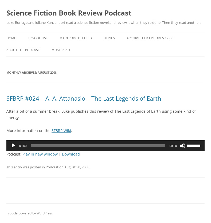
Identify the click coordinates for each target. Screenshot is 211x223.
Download (71, 154)
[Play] (13, 145)
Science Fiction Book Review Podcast (68, 13)
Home (11, 38)
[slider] (98, 145)
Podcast (52, 167)
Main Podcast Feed (76, 38)
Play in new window (40, 154)
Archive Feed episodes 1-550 (150, 38)
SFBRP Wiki (61, 130)
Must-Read (61, 50)
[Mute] (182, 145)
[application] (105, 145)
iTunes (109, 38)
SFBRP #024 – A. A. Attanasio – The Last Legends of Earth (83, 98)
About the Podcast (23, 50)
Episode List (38, 38)
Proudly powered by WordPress (29, 213)
